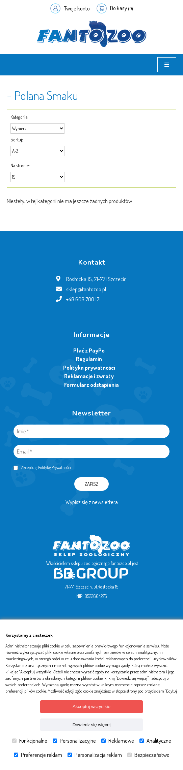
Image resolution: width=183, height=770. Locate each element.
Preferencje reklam (38, 754)
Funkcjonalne (29, 740)
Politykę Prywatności (54, 467)
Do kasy (121, 7)
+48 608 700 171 (83, 299)
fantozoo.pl (121, 563)
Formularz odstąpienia (91, 384)
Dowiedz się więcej (92, 724)
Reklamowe (117, 740)
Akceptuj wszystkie (91, 706)
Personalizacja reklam (95, 754)
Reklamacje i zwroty (89, 375)
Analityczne (155, 740)
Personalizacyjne (74, 740)
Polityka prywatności (89, 367)
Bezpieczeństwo (148, 754)
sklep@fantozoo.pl (86, 289)
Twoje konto (77, 8)
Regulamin (89, 358)
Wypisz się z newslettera (92, 501)
